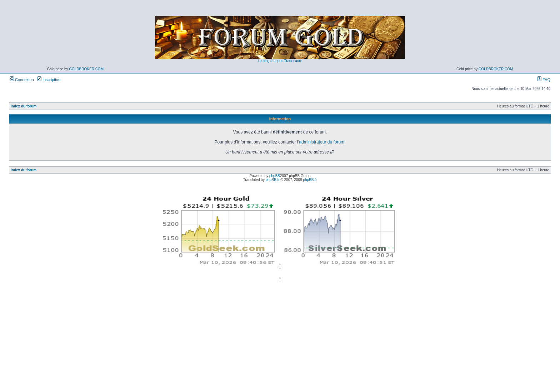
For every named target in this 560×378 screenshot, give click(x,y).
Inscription (48, 79)
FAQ (543, 79)
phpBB (274, 176)
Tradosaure (293, 61)
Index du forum (23, 106)
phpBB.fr (273, 180)
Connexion (22, 79)
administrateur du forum (321, 142)
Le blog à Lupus (270, 61)
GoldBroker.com (86, 69)
